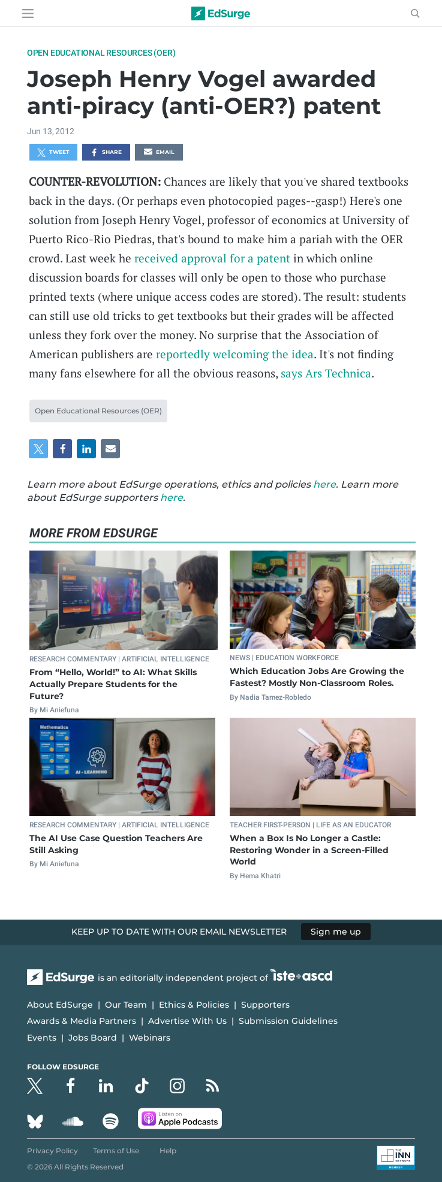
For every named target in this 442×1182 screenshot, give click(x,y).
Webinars (149, 1037)
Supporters (265, 1004)
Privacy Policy (52, 1150)
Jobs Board (92, 1037)
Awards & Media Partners (81, 1020)
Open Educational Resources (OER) (101, 53)
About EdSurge (60, 1004)
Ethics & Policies (194, 1004)
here (324, 484)
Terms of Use (116, 1150)
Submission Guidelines (288, 1020)
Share (106, 153)
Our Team (126, 1004)
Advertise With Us (187, 1020)
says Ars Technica (326, 372)
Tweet (53, 153)
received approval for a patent (212, 257)
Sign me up (336, 931)
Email (159, 153)
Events (41, 1037)
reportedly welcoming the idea (235, 353)
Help (168, 1150)
